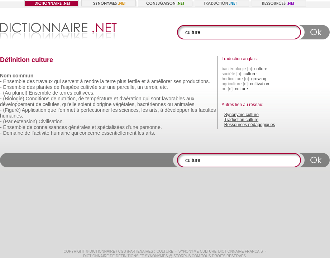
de (56, 87)
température (98, 98)
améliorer (161, 81)
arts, (154, 110)
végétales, (124, 104)
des (31, 81)
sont (155, 98)
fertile (134, 81)
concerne (90, 133)
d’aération (130, 98)
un (140, 87)
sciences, (129, 110)
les (114, 110)
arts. (150, 133)
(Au (7, 93)
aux (190, 98)
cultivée (89, 87)
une (111, 87)
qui (57, 81)
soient (84, 104)
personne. (151, 127)
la (102, 81)
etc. (164, 87)
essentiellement (118, 133)
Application (34, 110)
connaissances (50, 127)
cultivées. (83, 93)
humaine (60, 133)
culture (165, 251)
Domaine (13, 133)
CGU (122, 251)
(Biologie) (13, 98)
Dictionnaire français (240, 251)
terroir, (151, 87)
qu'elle (69, 104)
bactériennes (151, 104)
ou (170, 104)
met (71, 110)
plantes (44, 87)
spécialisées (111, 127)
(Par (8, 121)
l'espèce (70, 87)
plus (121, 81)
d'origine (102, 104)
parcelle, (126, 87)
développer (176, 110)
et (144, 81)
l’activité (40, 133)
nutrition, (67, 98)
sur (102, 87)
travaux (44, 81)
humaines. (11, 116)
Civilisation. (51, 121)
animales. (185, 104)
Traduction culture (241, 119)
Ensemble (14, 81)
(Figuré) (12, 110)
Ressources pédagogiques (249, 124)
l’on (61, 110)
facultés (207, 110)
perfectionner (95, 110)
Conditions (37, 98)
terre (110, 81)
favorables (173, 98)
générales (79, 127)
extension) (25, 121)
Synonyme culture (241, 114)
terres (65, 93)
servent (70, 81)
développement (17, 104)
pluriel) (19, 93)
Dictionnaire (102, 251)
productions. (196, 81)
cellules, (52, 104)
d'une (132, 127)
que (52, 110)
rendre (91, 81)
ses (177, 81)
